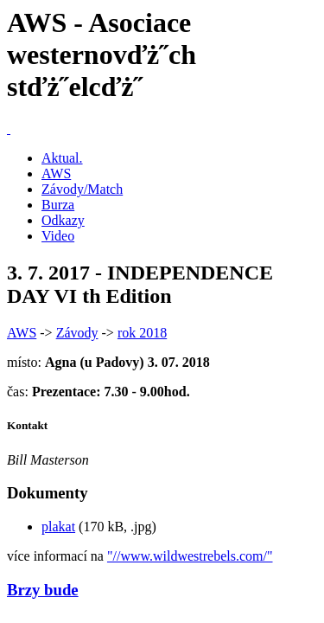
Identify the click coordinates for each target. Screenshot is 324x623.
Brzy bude (43, 590)
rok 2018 (142, 332)
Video (57, 235)
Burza (57, 204)
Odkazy (63, 220)
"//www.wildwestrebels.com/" (190, 556)
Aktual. (62, 158)
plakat (58, 526)
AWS (56, 173)
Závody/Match (82, 189)
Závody (77, 332)
